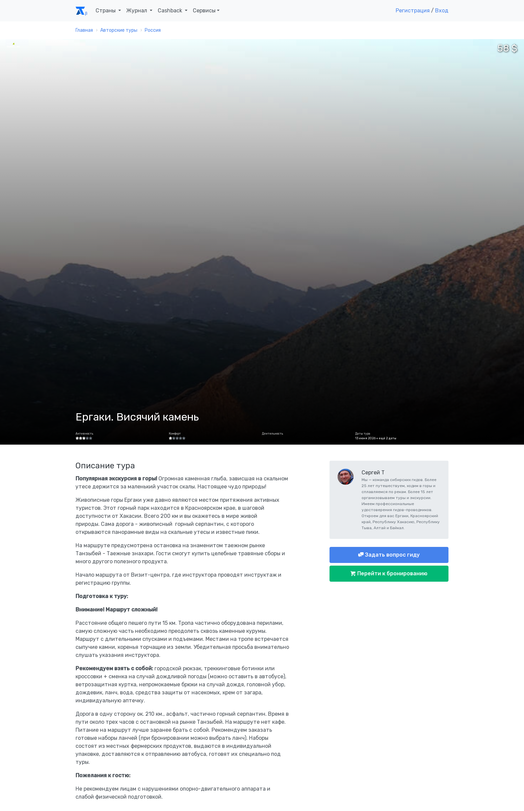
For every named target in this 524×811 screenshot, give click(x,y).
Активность (84, 433)
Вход (441, 10)
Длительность (272, 433)
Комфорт (175, 433)
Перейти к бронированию (391, 573)
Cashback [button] (170, 10)
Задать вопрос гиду (392, 555)
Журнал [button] (137, 10)
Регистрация (413, 10)
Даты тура (362, 433)
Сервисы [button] (204, 10)
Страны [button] (106, 10)
